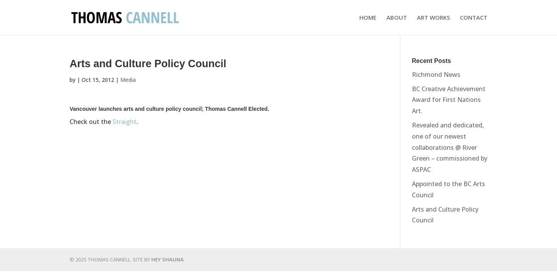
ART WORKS (433, 18)
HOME (367, 18)
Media (128, 79)
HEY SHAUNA (167, 259)
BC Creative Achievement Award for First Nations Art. (448, 100)
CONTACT (473, 18)
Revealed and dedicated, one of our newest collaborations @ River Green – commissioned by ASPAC (449, 147)
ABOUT (396, 18)
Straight (125, 121)
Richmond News (436, 74)
